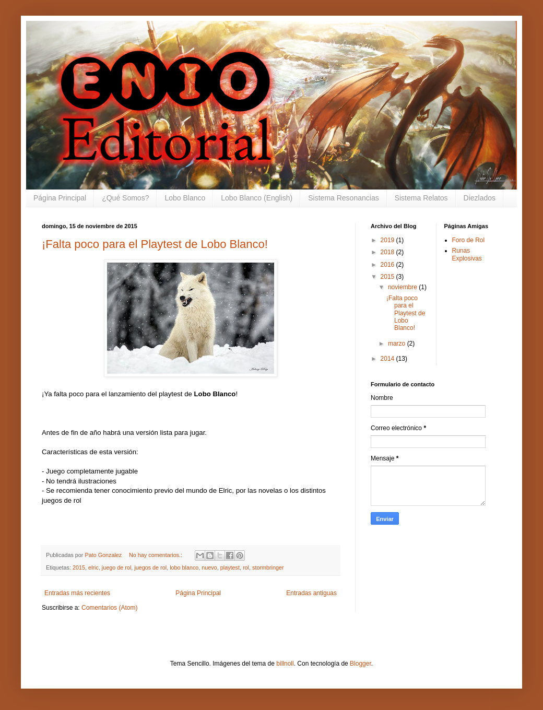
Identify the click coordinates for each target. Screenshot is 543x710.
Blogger (360, 663)
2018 (388, 252)
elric (93, 567)
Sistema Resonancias (343, 198)
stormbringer (268, 567)
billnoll (284, 663)
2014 (388, 358)
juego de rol (116, 567)
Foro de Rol (468, 240)
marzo (397, 343)
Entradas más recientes (77, 593)
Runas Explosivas (467, 254)
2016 (388, 264)
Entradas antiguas (311, 593)
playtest (230, 567)
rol (246, 567)
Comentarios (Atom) (109, 607)
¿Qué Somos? (125, 198)
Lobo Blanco (184, 198)
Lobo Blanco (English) (256, 198)
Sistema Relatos (421, 198)
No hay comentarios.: (156, 555)
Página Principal (59, 198)
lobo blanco (184, 567)
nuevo (209, 567)
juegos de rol (150, 567)
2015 (79, 567)
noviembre (403, 287)
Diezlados (479, 198)
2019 (388, 240)
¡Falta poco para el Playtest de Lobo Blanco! (155, 244)
